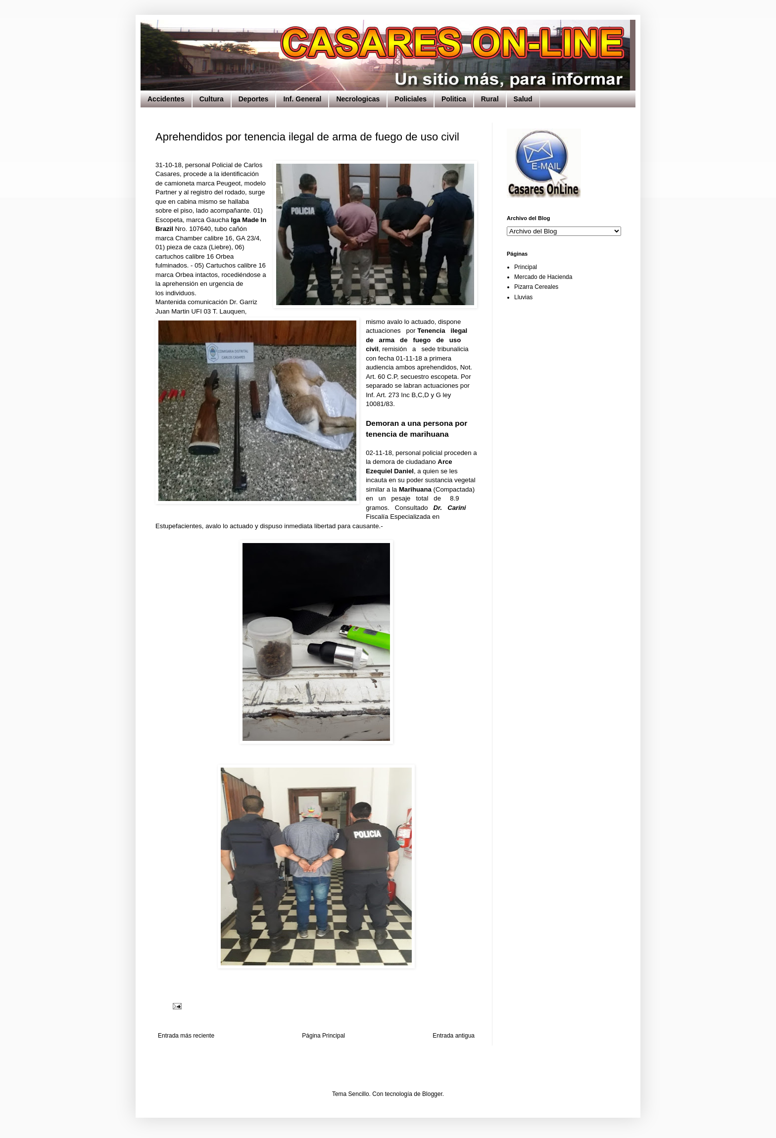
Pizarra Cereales (536, 286)
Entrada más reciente (186, 1035)
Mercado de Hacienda (543, 276)
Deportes (254, 99)
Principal (525, 267)
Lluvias (523, 297)
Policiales (410, 99)
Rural (490, 99)
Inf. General (302, 99)
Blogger (432, 1094)
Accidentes (166, 99)
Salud (523, 99)
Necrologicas (358, 99)
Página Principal (323, 1035)
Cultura (211, 99)
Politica (453, 99)
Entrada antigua (454, 1035)
